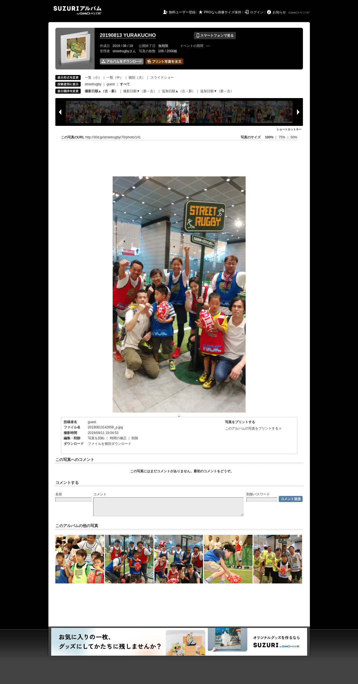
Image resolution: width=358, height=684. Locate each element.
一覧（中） (115, 77)
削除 (135, 438)
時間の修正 (118, 438)
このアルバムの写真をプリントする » (253, 428)
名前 (58, 494)
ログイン (256, 12)
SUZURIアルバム (77, 10)
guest (111, 84)
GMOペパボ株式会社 (299, 13)
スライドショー (162, 77)
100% (269, 137)
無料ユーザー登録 (182, 12)
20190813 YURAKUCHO (128, 35)
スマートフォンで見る (215, 35)
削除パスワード (258, 494)
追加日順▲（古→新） (178, 91)
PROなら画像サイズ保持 (222, 12)
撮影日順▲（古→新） (101, 91)
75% (282, 137)
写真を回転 (96, 438)
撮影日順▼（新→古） (140, 91)
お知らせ (279, 12)
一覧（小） (93, 77)
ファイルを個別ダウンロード (109, 444)
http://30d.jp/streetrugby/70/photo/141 (113, 137)
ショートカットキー (289, 129)
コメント (100, 494)
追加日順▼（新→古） (217, 91)
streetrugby (93, 84)
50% (293, 137)
